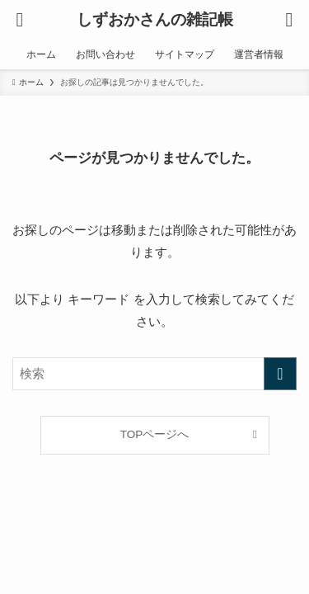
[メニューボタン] (20, 20)
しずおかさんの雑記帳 (155, 20)
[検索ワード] (154, 373)
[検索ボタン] (289, 20)
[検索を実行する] (280, 373)
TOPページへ (155, 434)
